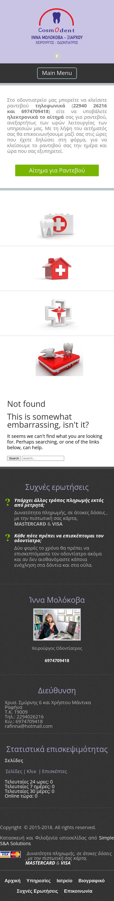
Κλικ (32, 771)
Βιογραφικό (91, 880)
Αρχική (12, 880)
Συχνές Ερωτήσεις (37, 891)
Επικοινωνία (78, 891)
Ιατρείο (64, 880)
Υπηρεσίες (39, 880)
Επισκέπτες (54, 771)
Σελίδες (14, 771)
